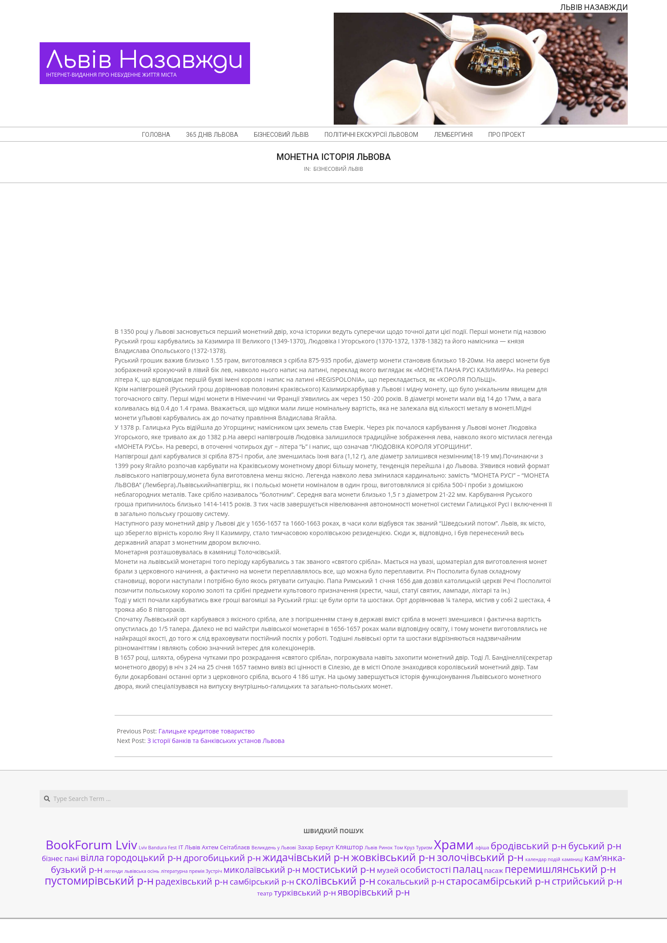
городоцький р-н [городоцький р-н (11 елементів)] (144, 857)
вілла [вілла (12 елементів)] (92, 857)
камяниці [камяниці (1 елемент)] (572, 859)
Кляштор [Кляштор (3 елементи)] (349, 846)
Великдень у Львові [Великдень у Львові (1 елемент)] (273, 848)
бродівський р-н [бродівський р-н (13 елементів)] (528, 845)
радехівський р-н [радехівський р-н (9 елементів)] (191, 881)
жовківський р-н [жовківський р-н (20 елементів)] (393, 857)
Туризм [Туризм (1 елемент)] (424, 848)
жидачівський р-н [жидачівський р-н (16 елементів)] (306, 857)
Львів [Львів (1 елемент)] (371, 848)
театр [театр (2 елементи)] (264, 893)
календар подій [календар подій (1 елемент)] (542, 859)
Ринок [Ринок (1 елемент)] (386, 848)
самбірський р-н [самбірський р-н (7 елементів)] (262, 881)
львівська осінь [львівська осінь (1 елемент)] (141, 871)
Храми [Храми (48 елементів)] (454, 844)
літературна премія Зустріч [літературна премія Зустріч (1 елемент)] (191, 871)
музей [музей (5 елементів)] (388, 870)
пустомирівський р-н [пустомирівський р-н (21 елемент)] (99, 880)
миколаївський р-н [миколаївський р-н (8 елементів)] (262, 869)
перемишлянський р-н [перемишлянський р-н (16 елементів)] (560, 869)
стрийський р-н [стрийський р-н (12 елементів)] (587, 881)
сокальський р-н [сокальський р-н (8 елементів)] (411, 881)
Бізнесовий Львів (338, 169)
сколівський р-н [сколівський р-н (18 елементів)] (336, 881)
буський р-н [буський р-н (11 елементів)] (594, 845)
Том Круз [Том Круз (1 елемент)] (404, 848)
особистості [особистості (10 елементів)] (425, 869)
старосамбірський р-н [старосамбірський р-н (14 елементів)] (498, 881)
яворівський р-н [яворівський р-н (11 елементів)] (374, 891)
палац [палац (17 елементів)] (468, 869)
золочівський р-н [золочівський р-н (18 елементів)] (480, 857)
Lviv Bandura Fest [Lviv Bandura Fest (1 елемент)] (157, 848)
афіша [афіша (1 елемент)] (482, 848)
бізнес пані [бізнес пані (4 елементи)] (60, 858)
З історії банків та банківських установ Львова (215, 740)
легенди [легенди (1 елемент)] (114, 871)
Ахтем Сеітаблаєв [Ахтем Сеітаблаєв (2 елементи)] (226, 847)
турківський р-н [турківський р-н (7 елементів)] (305, 892)
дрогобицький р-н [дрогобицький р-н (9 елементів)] (222, 858)
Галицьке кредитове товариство (207, 731)
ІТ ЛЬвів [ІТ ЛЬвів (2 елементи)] (189, 847)
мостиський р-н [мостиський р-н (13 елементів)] (338, 868)
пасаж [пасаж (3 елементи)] (493, 870)
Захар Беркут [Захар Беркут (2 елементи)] (316, 847)
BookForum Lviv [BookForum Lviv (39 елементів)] (91, 844)
